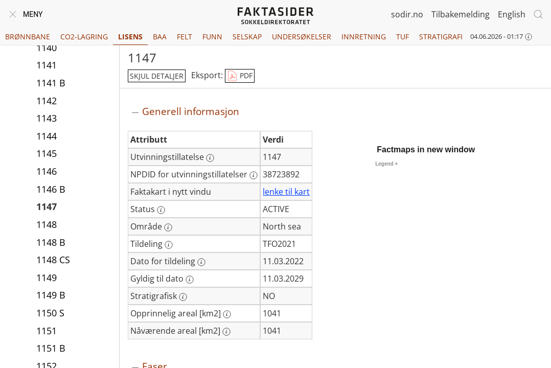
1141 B (50, 83)
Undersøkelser (301, 36)
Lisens (130, 36)
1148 (46, 224)
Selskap (247, 36)
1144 (46, 136)
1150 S (50, 313)
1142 (46, 101)
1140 (46, 47)
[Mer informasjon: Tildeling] (169, 245)
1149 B (50, 295)
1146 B (50, 189)
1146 (46, 171)
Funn (212, 36)
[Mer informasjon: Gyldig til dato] (190, 279)
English (511, 14)
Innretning (363, 36)
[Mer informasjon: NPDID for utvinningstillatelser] (253, 175)
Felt (184, 36)
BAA (160, 36)
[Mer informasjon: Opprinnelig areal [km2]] (227, 314)
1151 (46, 331)
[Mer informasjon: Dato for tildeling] (201, 262)
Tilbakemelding (460, 14)
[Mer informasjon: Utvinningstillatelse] (210, 158)
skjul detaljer (156, 76)
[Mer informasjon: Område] (168, 227)
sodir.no (407, 14)
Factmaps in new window (426, 149)
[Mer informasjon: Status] (161, 210)
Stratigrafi (441, 36)
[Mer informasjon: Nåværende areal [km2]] (226, 332)
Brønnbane (27, 36)
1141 (46, 65)
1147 (46, 206)
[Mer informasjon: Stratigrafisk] (183, 297)
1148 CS (53, 260)
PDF (239, 76)
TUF (402, 36)
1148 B (50, 242)
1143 (46, 118)
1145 (46, 153)
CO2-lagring (84, 36)
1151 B (50, 348)
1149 (46, 277)
